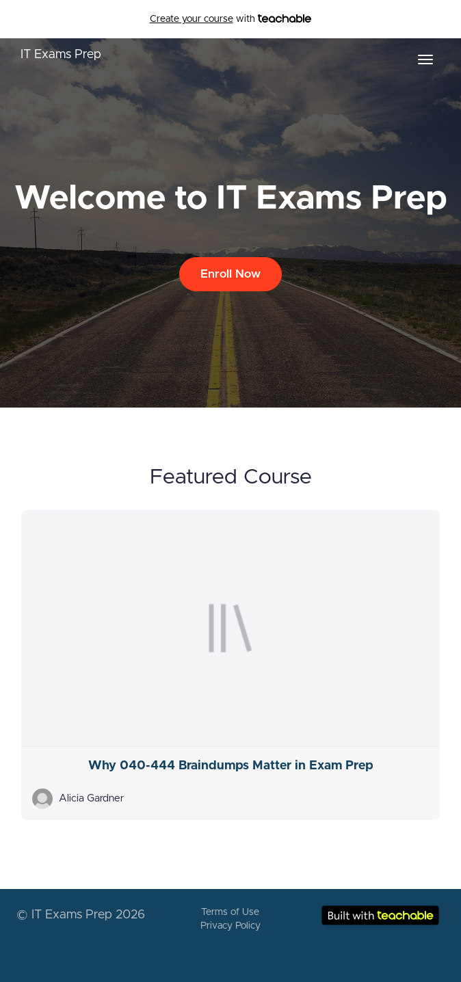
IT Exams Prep (61, 55)
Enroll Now (230, 274)
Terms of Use (230, 912)
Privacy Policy (230, 926)
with (231, 19)
